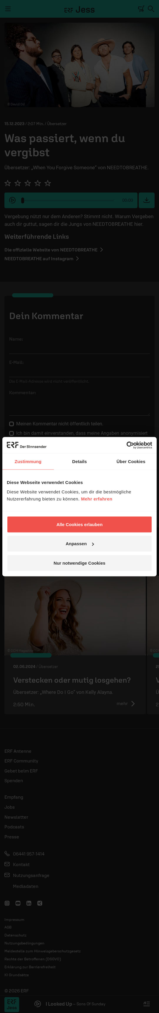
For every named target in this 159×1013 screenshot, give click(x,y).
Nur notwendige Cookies (79, 562)
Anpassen (80, 543)
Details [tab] (79, 461)
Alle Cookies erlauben (80, 524)
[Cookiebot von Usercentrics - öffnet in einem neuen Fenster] (126, 445)
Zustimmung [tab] (28, 461)
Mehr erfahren (96, 498)
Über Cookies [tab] (131, 461)
